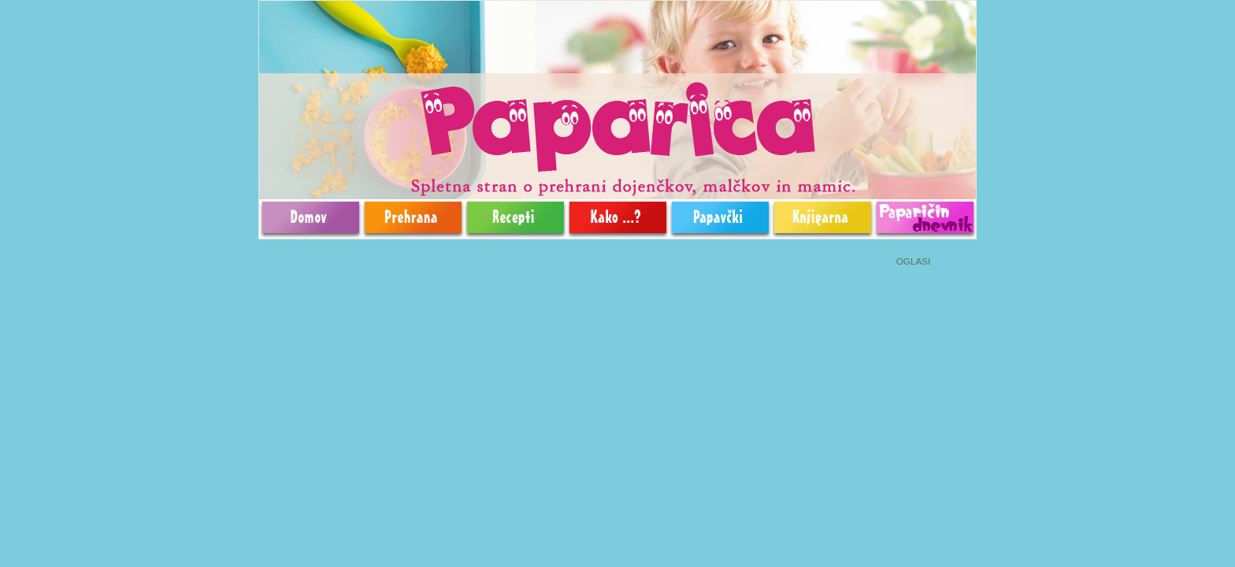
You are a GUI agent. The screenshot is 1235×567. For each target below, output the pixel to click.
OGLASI (913, 261)
